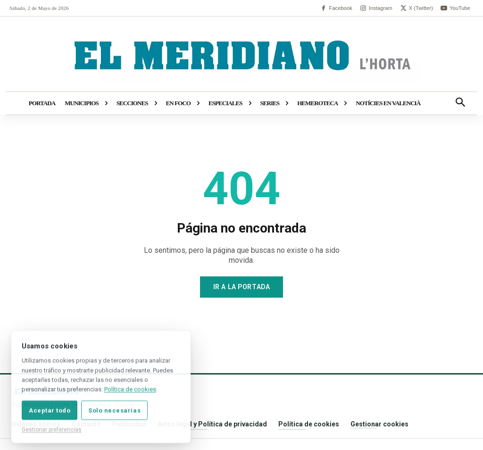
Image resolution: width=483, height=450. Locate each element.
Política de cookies (308, 424)
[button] (460, 103)
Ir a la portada (241, 287)
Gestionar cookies (379, 424)
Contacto (86, 424)
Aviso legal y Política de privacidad (212, 424)
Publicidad (129, 424)
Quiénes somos (35, 424)
